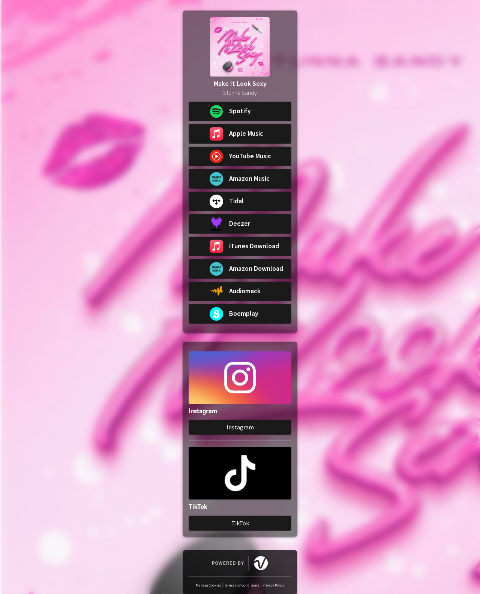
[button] (240, 111)
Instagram (240, 427)
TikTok (240, 523)
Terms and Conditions (241, 585)
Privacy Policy (273, 585)
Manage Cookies (208, 585)
